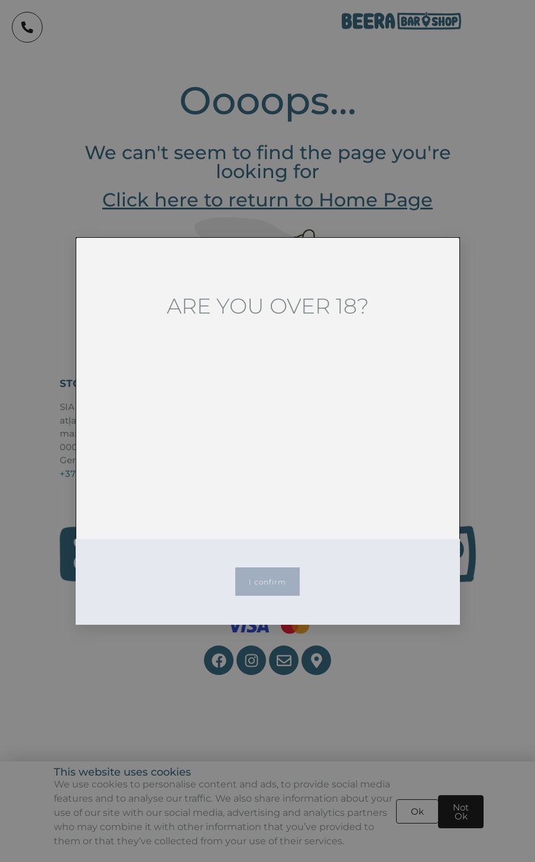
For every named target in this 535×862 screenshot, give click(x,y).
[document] (267, 431)
